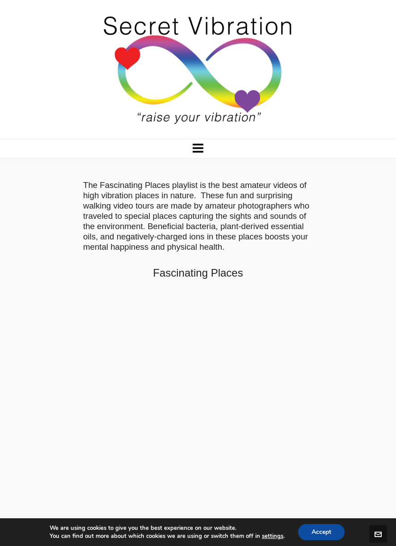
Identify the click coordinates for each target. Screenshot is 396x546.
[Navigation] (198, 148)
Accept (321, 532)
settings (272, 536)
